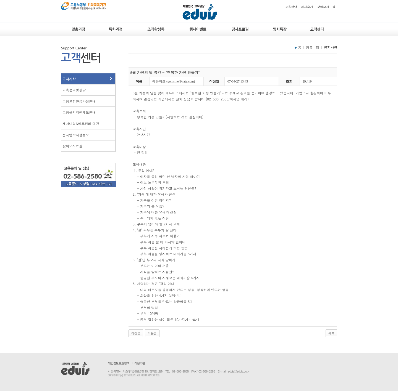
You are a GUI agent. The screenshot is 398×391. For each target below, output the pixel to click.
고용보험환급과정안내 (79, 101)
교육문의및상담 (74, 89)
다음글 (152, 333)
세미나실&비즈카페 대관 (80, 123)
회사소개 (307, 7)
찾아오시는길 (326, 7)
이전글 (135, 333)
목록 (331, 333)
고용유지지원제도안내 (79, 112)
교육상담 (291, 7)
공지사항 (69, 78)
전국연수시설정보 (75, 134)
